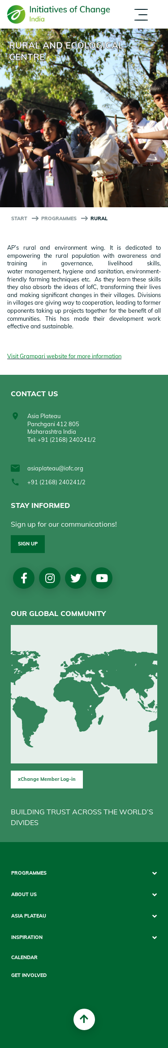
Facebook (23, 578)
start (19, 218)
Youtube (102, 578)
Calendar (24, 957)
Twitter (75, 578)
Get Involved (29, 975)
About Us (24, 894)
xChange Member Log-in (47, 779)
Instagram (50, 578)
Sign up (28, 544)
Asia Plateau (28, 916)
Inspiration (27, 937)
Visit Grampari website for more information (64, 356)
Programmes (59, 218)
